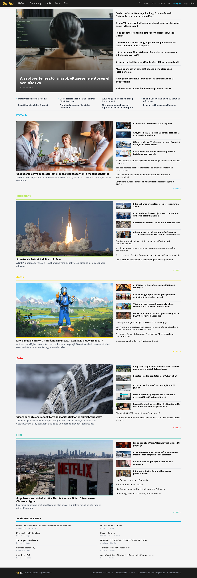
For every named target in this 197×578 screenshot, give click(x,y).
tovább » (177, 189)
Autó (57, 3)
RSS (154, 3)
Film (66, 3)
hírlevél (162, 3)
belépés (177, 3)
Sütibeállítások (174, 573)
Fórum (132, 573)
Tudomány (35, 3)
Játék (48, 3)
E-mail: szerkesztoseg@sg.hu (151, 573)
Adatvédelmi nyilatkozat (102, 573)
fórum (146, 3)
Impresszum (121, 573)
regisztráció (189, 3)
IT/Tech (22, 3)
